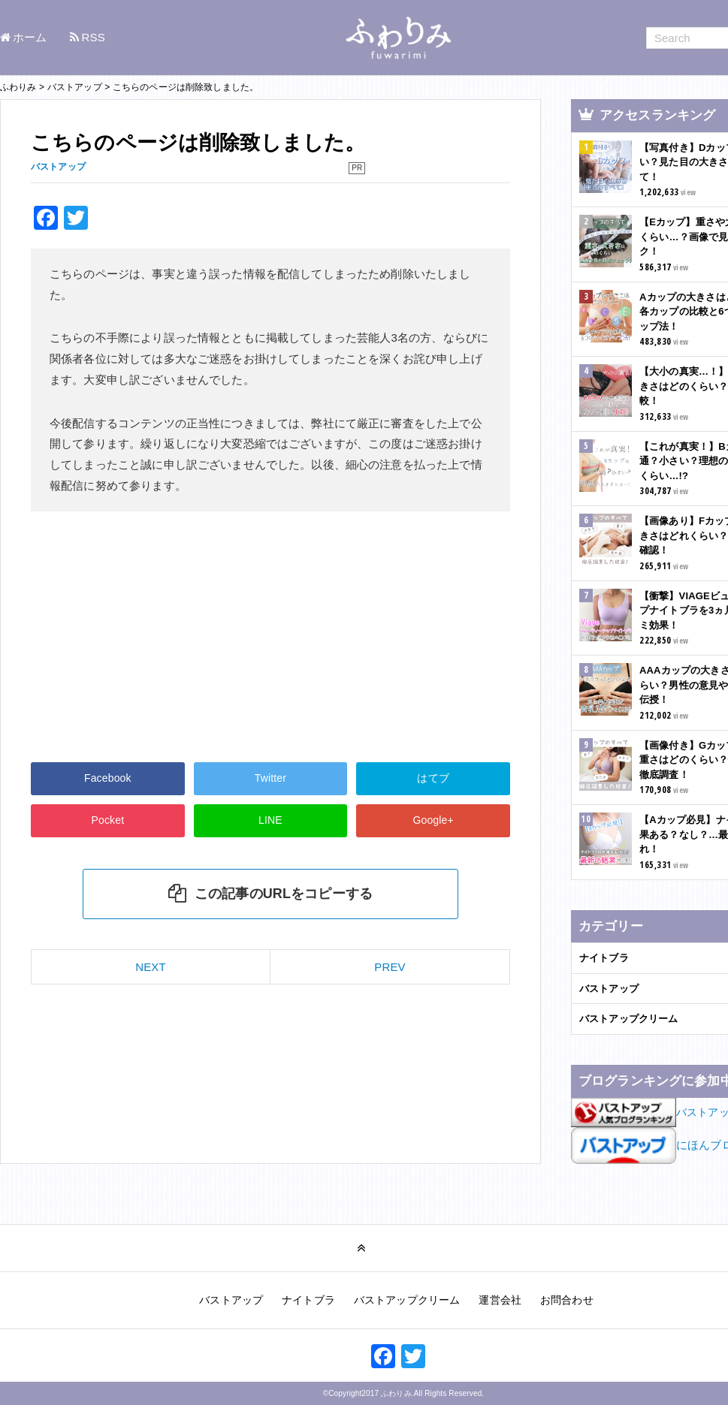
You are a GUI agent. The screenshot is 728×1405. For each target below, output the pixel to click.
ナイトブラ (308, 1300)
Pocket (107, 820)
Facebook (107, 778)
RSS (93, 37)
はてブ (433, 778)
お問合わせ (567, 1300)
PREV (389, 966)
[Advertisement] (150, 634)
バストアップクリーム (407, 1300)
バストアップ (231, 1300)
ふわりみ (396, 1393)
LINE (270, 820)
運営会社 (500, 1300)
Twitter (270, 778)
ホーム (30, 37)
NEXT (150, 966)
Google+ (432, 820)
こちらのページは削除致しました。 (198, 142)
